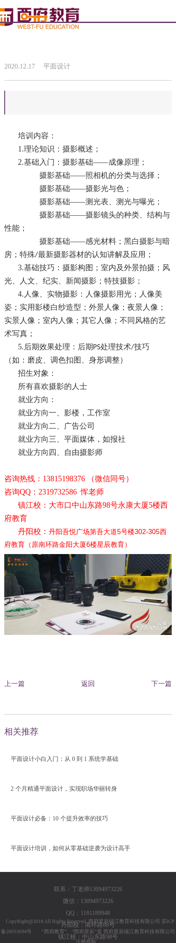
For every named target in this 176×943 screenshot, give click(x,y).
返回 (88, 683)
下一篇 (161, 683)
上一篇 (14, 683)
